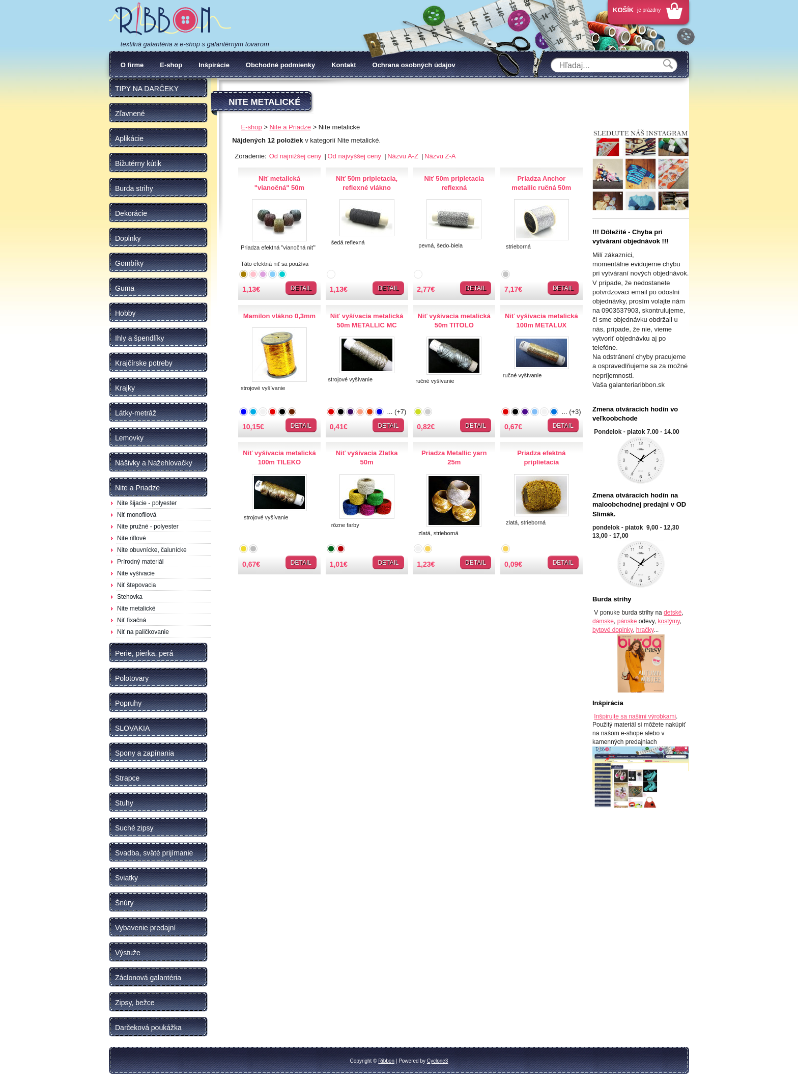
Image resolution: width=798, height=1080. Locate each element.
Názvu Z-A (439, 156)
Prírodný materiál (140, 561)
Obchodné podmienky (281, 65)
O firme (132, 65)
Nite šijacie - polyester (147, 503)
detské (672, 612)
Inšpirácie (214, 65)
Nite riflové (131, 538)
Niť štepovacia (136, 585)
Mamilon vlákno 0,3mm (279, 316)
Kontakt (343, 65)
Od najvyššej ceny (355, 156)
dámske (603, 621)
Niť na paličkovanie (143, 631)
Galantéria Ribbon (170, 20)
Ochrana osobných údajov (414, 65)
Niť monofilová (136, 514)
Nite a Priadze (290, 127)
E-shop (171, 65)
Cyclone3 (437, 1061)
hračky (644, 629)
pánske (627, 621)
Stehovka (129, 596)
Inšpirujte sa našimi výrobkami (635, 716)
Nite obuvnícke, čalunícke (152, 549)
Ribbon (386, 1061)
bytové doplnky (612, 629)
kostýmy (669, 621)
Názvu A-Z (403, 156)
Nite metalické (136, 608)
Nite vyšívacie (136, 573)
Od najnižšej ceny (296, 156)
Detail (301, 288)
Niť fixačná (131, 620)
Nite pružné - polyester (148, 526)
